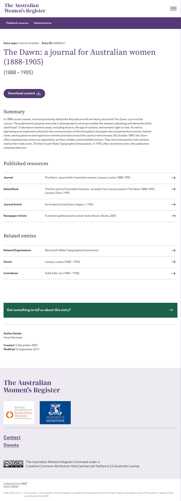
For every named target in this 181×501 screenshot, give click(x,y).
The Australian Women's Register (24, 8)
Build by (11, 486)
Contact (12, 437)
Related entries (43, 23)
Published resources (17, 23)
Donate (11, 445)
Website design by (15, 483)
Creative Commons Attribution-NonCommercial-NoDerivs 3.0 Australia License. (83, 466)
